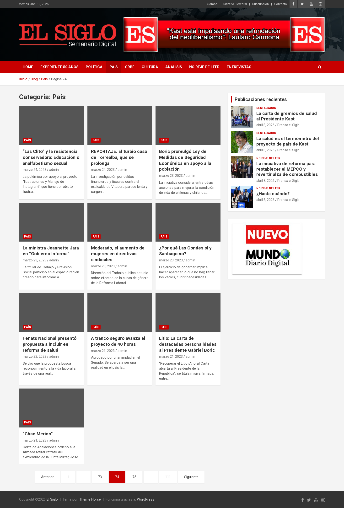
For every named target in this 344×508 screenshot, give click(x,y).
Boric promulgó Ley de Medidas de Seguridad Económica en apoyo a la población (185, 160)
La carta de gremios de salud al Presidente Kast (286, 116)
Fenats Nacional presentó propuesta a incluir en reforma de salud (49, 344)
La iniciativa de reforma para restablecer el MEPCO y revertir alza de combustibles (287, 169)
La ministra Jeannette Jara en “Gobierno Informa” (51, 251)
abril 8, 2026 (265, 125)
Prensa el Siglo (288, 125)
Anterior (47, 477)
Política (94, 67)
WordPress (145, 499)
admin (54, 170)
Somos (212, 4)
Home (28, 67)
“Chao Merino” (38, 434)
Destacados (266, 108)
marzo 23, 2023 (171, 176)
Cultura (150, 67)
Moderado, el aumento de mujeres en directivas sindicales (118, 253)
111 (168, 477)
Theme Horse (90, 499)
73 (100, 477)
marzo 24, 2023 (34, 170)
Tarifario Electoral (235, 4)
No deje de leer (204, 67)
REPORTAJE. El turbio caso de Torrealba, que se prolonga (119, 157)
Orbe (129, 67)
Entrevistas (239, 67)
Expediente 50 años (59, 67)
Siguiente (191, 477)
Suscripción (260, 4)
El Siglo (52, 499)
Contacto (280, 4)
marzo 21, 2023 (103, 351)
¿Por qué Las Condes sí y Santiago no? (185, 251)
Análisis (173, 67)
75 (134, 477)
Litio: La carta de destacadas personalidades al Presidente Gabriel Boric (187, 344)
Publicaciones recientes (261, 99)
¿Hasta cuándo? (273, 193)
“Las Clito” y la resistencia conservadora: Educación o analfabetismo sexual (51, 157)
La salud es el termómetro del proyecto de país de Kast (287, 141)
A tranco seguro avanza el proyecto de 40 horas (118, 341)
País (114, 67)
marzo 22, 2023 (34, 356)
